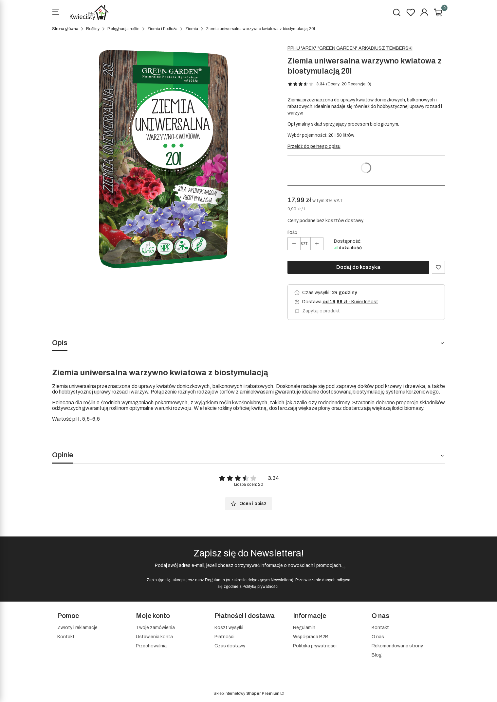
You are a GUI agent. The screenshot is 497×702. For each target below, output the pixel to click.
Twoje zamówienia (155, 627)
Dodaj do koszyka (358, 267)
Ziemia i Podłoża (162, 28)
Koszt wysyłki (228, 627)
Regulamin (215, 580)
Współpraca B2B (310, 636)
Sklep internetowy (246, 693)
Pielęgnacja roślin (123, 28)
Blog (377, 655)
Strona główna (65, 28)
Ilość (292, 232)
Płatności (224, 636)
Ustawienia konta (154, 636)
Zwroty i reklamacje (77, 627)
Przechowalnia (151, 645)
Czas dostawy (229, 645)
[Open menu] (55, 13)
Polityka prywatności (315, 645)
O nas (378, 636)
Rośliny (93, 28)
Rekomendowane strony (397, 645)
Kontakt (66, 636)
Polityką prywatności (261, 586)
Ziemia (191, 28)
